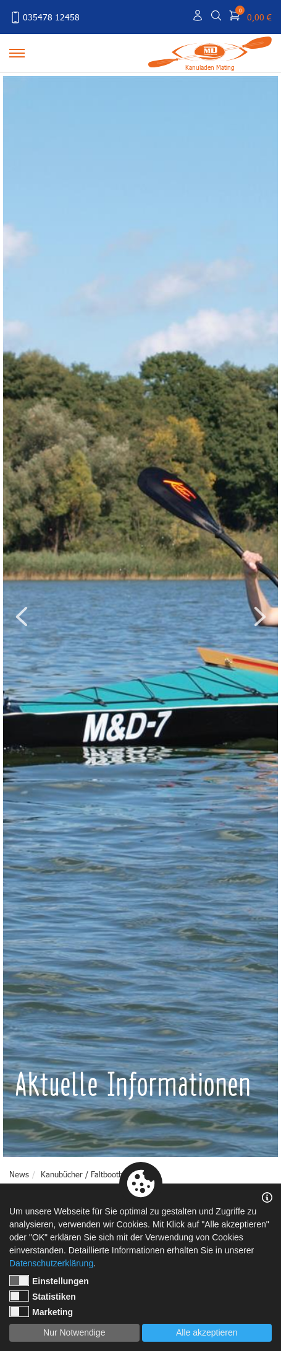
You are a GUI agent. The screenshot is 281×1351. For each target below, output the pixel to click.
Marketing (41, 1311)
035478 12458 (44, 17)
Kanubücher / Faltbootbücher (92, 1174)
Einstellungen (49, 1280)
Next (259, 616)
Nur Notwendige (74, 1332)
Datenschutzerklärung (51, 1263)
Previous (21, 616)
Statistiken (42, 1296)
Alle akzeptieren (207, 1332)
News (19, 1174)
